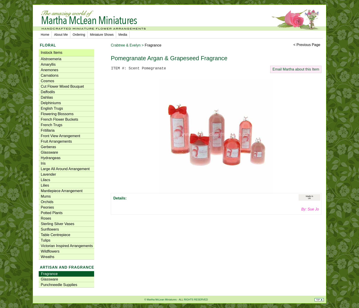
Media (122, 34)
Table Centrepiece (55, 235)
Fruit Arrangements (56, 141)
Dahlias (47, 97)
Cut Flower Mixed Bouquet (62, 86)
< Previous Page (306, 45)
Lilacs (45, 180)
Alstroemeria (51, 59)
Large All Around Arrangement (65, 169)
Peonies (47, 207)
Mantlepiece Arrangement (61, 191)
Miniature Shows (102, 34)
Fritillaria (47, 130)
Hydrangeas (50, 158)
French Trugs (51, 125)
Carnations (49, 75)
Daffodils (48, 92)
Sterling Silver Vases (57, 224)
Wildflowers (50, 251)
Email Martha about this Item (295, 69)
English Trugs (52, 108)
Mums (46, 196)
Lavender (48, 174)
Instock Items (51, 53)
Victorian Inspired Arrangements (67, 246)
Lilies (45, 185)
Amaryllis (48, 64)
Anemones (49, 70)
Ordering (79, 34)
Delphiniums (51, 103)
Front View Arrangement (60, 136)
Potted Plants (52, 213)
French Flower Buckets (59, 119)
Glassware (49, 152)
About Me (61, 34)
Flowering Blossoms (57, 114)
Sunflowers (50, 229)
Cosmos (47, 81)
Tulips (45, 240)
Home (45, 34)
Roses (46, 218)
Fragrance (49, 274)
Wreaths (47, 257)
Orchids (47, 202)
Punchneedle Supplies (59, 285)
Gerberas (48, 147)
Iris (43, 163)
